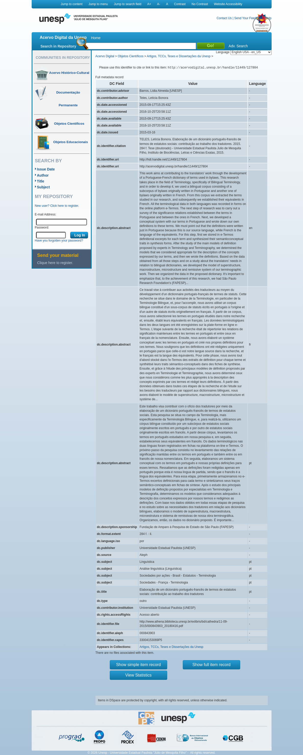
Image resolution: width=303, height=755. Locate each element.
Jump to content (71, 4)
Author (43, 175)
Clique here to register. (55, 263)
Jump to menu (98, 4)
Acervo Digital (104, 56)
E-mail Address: (45, 214)
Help (268, 18)
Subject (43, 187)
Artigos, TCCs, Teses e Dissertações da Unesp (179, 56)
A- (158, 4)
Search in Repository (58, 46)
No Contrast (200, 4)
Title (40, 181)
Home (96, 38)
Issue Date (46, 169)
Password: (42, 227)
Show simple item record (138, 664)
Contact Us (224, 18)
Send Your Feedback (248, 18)
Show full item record (211, 664)
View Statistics (138, 675)
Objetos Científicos (130, 56)
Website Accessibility (228, 4)
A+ (149, 4)
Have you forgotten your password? (59, 240)
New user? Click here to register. (57, 206)
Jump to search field (127, 4)
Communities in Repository (63, 57)
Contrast (180, 4)
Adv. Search (238, 46)
